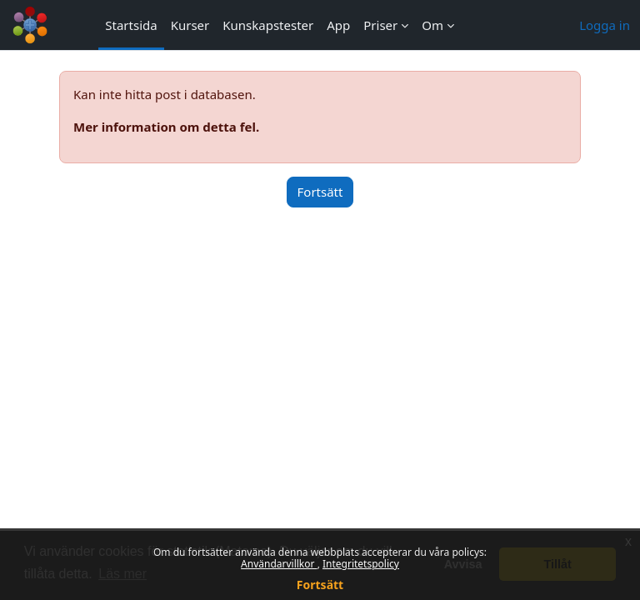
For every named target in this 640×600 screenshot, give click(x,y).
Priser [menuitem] (380, 25)
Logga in (604, 25)
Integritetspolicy (360, 564)
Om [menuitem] (432, 25)
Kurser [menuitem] (190, 25)
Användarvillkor (279, 564)
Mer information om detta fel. (166, 126)
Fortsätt (320, 584)
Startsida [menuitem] (131, 25)
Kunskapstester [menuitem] (267, 25)
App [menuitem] (338, 25)
